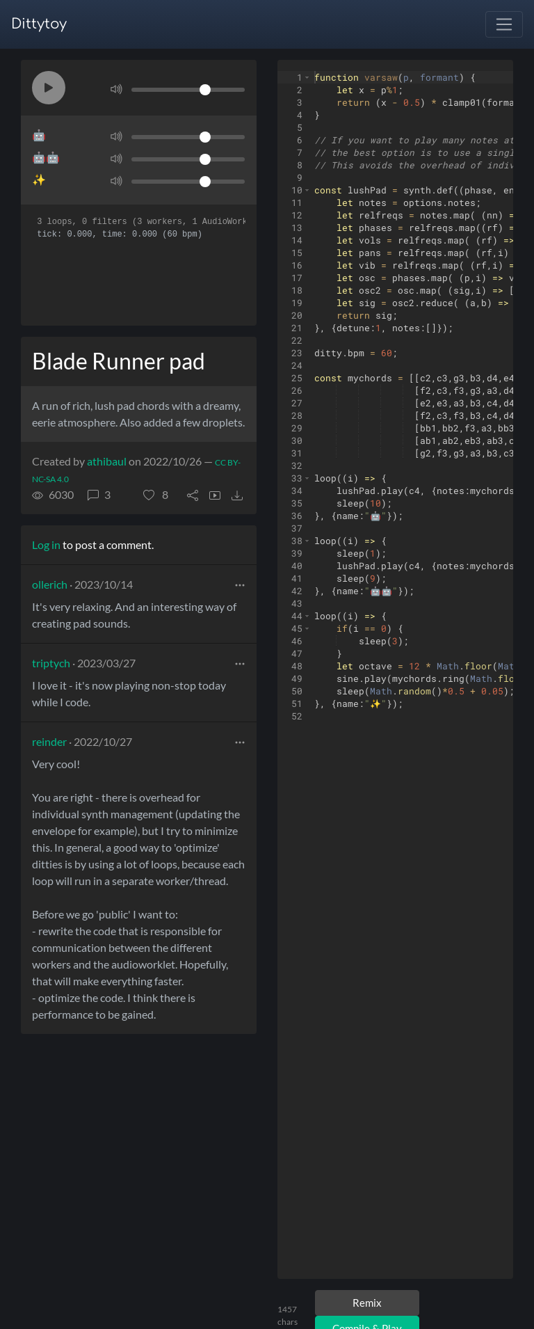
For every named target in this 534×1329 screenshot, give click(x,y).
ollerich (49, 584)
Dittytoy (39, 24)
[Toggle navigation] (504, 24)
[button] (48, 87)
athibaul (107, 461)
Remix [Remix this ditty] (367, 1302)
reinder (49, 741)
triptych (51, 662)
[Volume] (188, 90)
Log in (46, 544)
